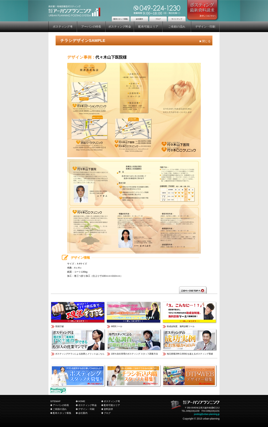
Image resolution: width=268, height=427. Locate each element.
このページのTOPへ (134, 290)
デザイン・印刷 (205, 26)
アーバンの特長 (91, 26)
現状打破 (78, 314)
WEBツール (134, 314)
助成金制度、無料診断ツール (190, 314)
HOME (81, 401)
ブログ (158, 19)
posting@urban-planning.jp (207, 414)
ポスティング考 (63, 26)
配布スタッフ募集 (121, 19)
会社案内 (139, 19)
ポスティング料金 (119, 26)
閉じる (205, 41)
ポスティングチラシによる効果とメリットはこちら (78, 342)
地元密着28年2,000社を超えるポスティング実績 (190, 342)
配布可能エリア (148, 26)
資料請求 (108, 409)
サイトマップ (176, 19)
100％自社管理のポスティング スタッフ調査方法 (134, 342)
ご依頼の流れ (176, 26)
